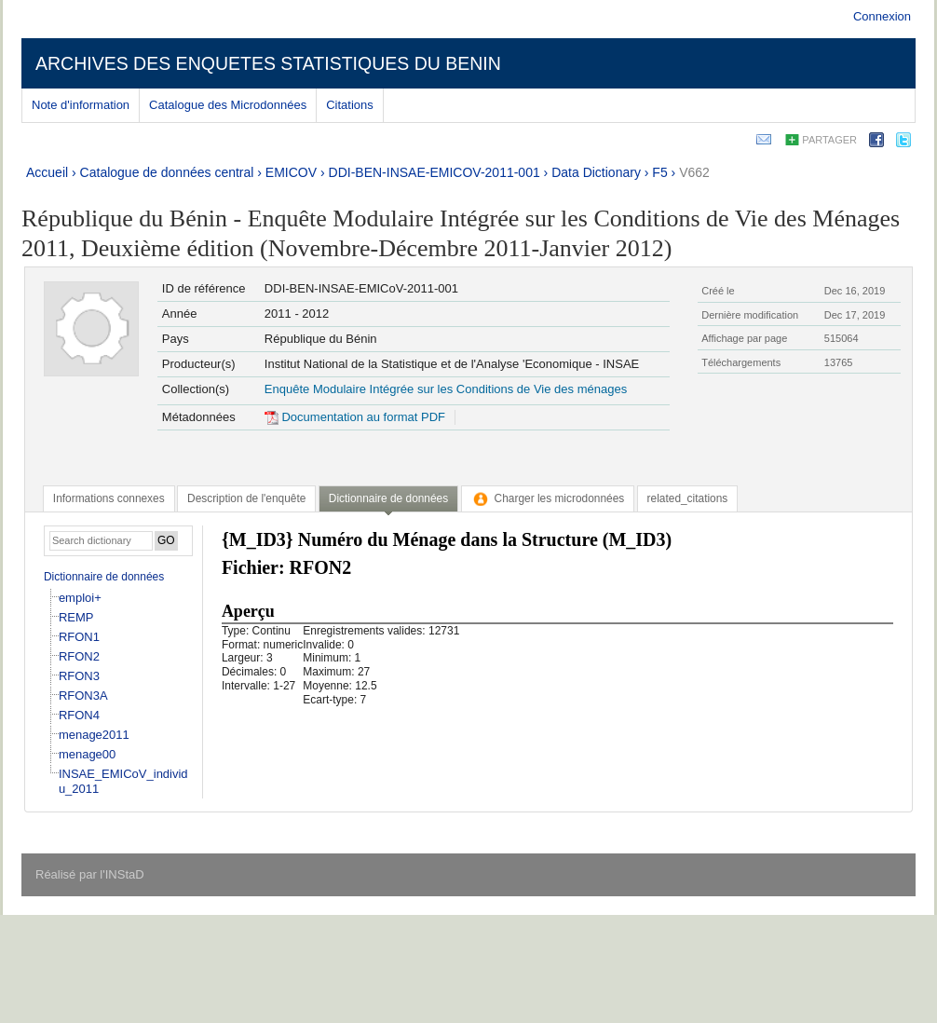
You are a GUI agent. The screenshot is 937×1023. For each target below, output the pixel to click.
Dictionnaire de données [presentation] (388, 498)
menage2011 (94, 735)
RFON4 (79, 715)
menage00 (87, 754)
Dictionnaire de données (104, 576)
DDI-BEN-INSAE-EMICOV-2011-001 (434, 172)
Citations (349, 105)
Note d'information (80, 105)
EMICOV (291, 172)
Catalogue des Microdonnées (227, 105)
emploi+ (80, 598)
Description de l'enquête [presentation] (246, 498)
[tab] (109, 498)
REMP (76, 617)
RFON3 (79, 676)
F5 (659, 172)
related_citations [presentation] (687, 498)
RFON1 (79, 637)
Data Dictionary (596, 172)
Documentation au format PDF (355, 417)
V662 (694, 172)
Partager (829, 139)
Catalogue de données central (167, 172)
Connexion (882, 16)
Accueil (47, 172)
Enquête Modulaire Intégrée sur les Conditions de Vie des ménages (446, 389)
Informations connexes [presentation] (109, 498)
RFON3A (83, 695)
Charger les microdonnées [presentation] (548, 498)
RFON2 (79, 656)
